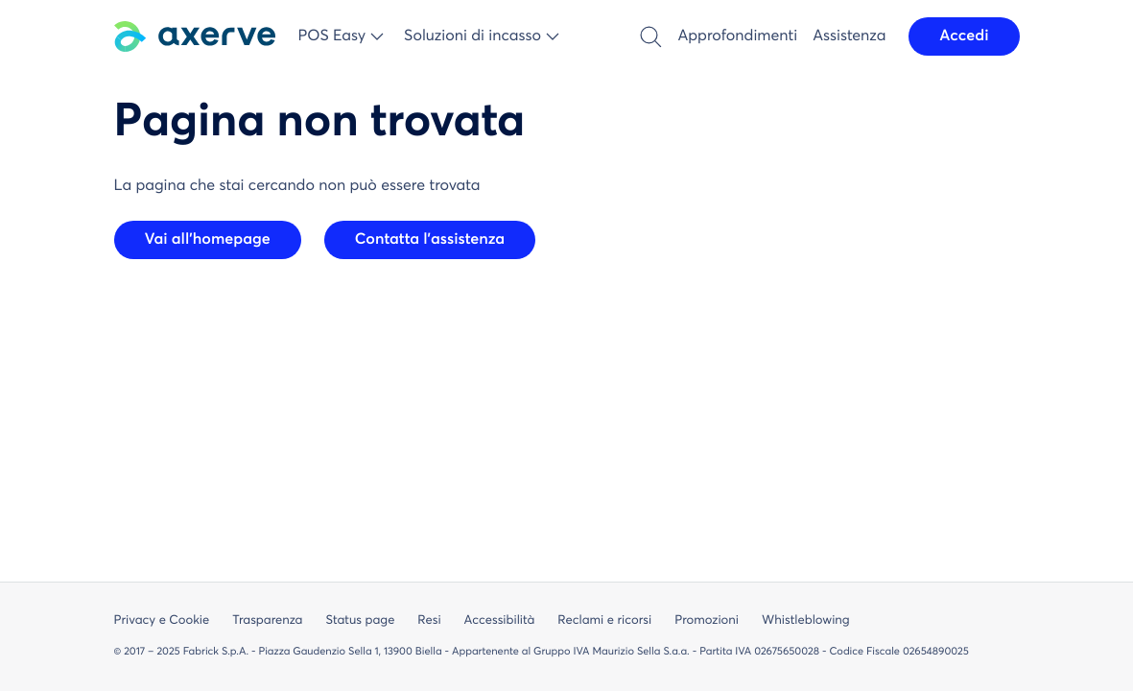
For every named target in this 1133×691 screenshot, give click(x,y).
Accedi (963, 36)
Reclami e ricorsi (604, 620)
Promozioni (706, 620)
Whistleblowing (806, 620)
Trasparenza (267, 620)
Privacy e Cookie (162, 620)
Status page (359, 620)
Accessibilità (499, 620)
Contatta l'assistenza (430, 240)
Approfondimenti (737, 36)
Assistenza (849, 36)
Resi (428, 620)
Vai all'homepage (208, 240)
